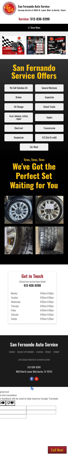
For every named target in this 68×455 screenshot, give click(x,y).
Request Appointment (25, 352)
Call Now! (57, 450)
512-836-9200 (34, 18)
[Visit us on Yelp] (36, 379)
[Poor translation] (10, 403)
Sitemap (56, 352)
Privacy (48, 352)
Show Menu (34, 27)
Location (39, 352)
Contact (12, 352)
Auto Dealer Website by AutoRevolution (34, 359)
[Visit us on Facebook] (32, 379)
